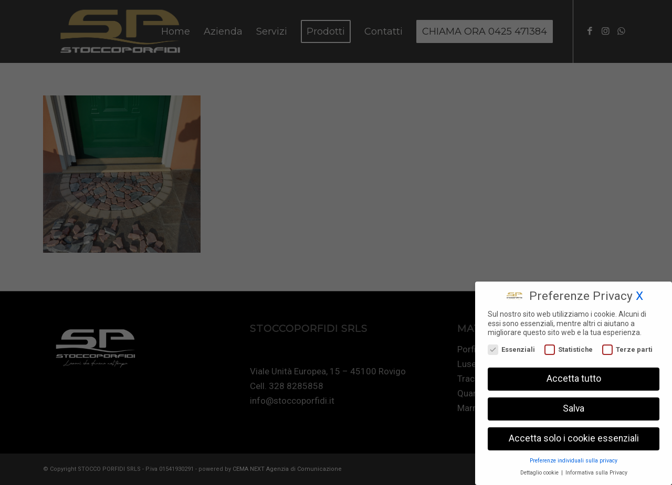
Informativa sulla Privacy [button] (596, 470)
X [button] (639, 294)
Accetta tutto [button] (574, 376)
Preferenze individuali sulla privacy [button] (573, 458)
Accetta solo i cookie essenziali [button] (574, 436)
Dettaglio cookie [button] (540, 470)
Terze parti (627, 347)
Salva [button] (573, 406)
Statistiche (568, 347)
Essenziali (511, 347)
